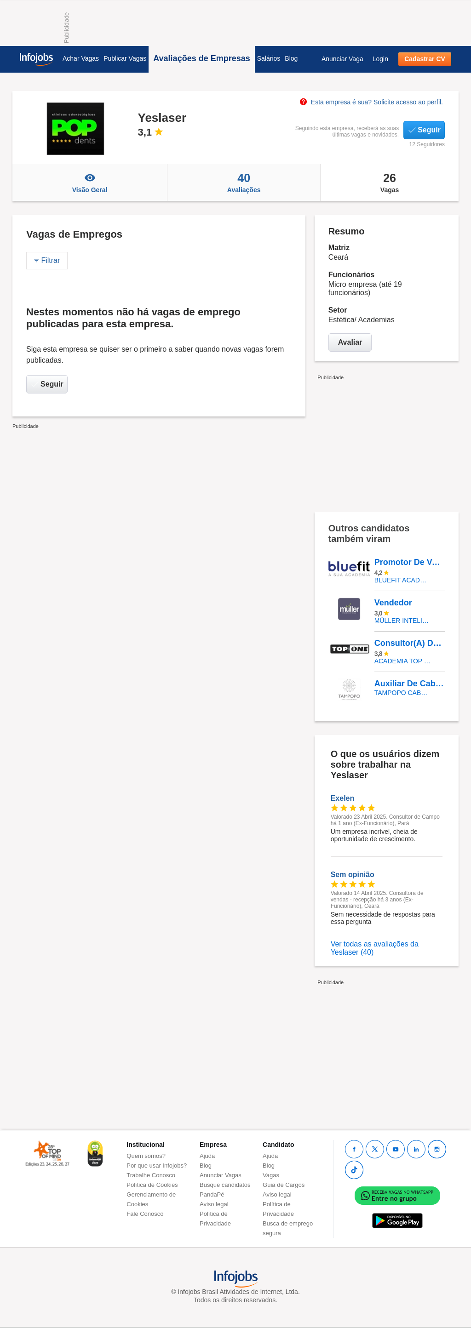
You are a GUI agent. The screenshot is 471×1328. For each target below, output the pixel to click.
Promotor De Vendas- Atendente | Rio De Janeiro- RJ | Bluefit (409, 562)
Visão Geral (89, 182)
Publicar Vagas (124, 58)
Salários (269, 58)
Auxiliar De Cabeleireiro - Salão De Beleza (409, 683)
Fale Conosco (144, 1213)
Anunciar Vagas (220, 1175)
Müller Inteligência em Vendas (402, 620)
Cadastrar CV (424, 59)
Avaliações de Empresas (201, 58)
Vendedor (393, 602)
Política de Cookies (152, 1184)
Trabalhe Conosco (150, 1175)
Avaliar (350, 342)
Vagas (389, 182)
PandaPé (212, 1194)
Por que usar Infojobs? (156, 1165)
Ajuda (207, 1155)
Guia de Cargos (283, 1184)
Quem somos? (146, 1155)
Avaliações (243, 182)
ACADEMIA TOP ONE (402, 661)
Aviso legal (214, 1204)
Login (380, 59)
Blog (291, 58)
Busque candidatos (225, 1184)
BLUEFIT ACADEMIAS (402, 580)
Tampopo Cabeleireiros (402, 692)
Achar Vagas (81, 58)
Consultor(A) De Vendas (409, 643)
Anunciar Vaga (342, 59)
